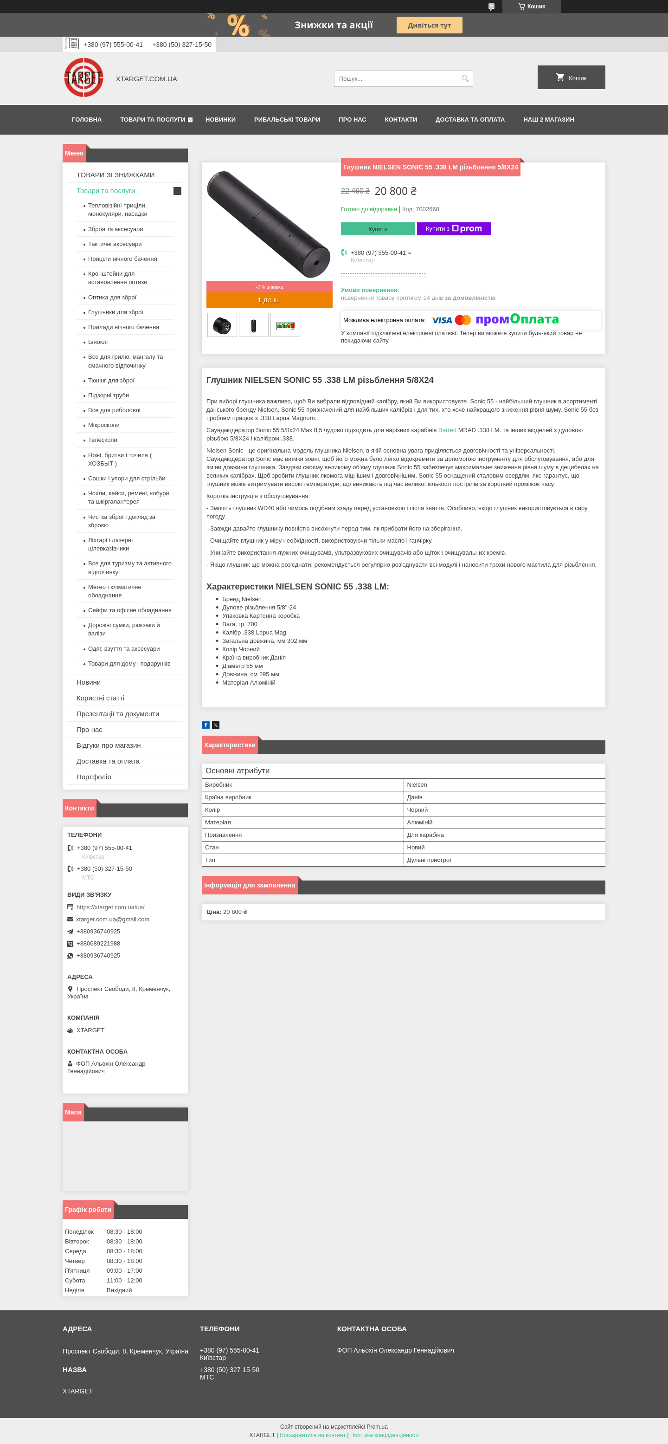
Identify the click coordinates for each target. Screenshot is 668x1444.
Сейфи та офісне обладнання (130, 610)
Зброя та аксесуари (115, 229)
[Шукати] (465, 79)
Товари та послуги (152, 119)
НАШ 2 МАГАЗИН (548, 119)
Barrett (447, 430)
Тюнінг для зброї (111, 380)
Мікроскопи (104, 424)
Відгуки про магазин (109, 745)
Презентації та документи (118, 714)
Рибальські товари (287, 119)
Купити (378, 229)
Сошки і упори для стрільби (126, 478)
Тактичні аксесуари (114, 243)
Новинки (221, 119)
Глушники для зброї (115, 312)
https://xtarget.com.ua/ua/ (111, 907)
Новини (89, 682)
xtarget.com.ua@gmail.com (112, 919)
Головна (87, 119)
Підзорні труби (108, 395)
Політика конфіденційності (384, 1435)
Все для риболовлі (114, 410)
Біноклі (98, 341)
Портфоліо (94, 777)
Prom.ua (377, 1427)
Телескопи (102, 439)
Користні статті (100, 698)
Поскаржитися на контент (313, 1435)
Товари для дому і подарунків (129, 663)
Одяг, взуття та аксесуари (124, 648)
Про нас (352, 119)
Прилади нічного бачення (123, 327)
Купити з (454, 229)
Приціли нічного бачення (122, 258)
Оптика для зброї (112, 297)
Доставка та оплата (470, 119)
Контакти (401, 119)
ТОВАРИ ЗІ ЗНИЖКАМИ (116, 175)
